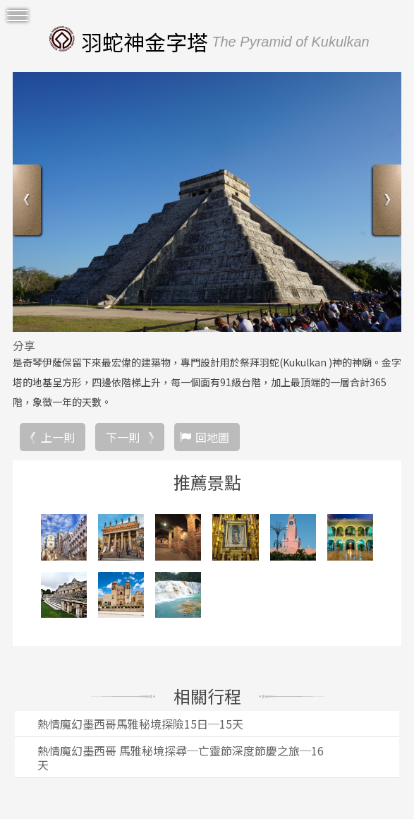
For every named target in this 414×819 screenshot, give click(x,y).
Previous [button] (28, 202)
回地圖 (212, 437)
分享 (24, 345)
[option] (207, 201)
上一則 (58, 437)
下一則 (123, 437)
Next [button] (385, 202)
